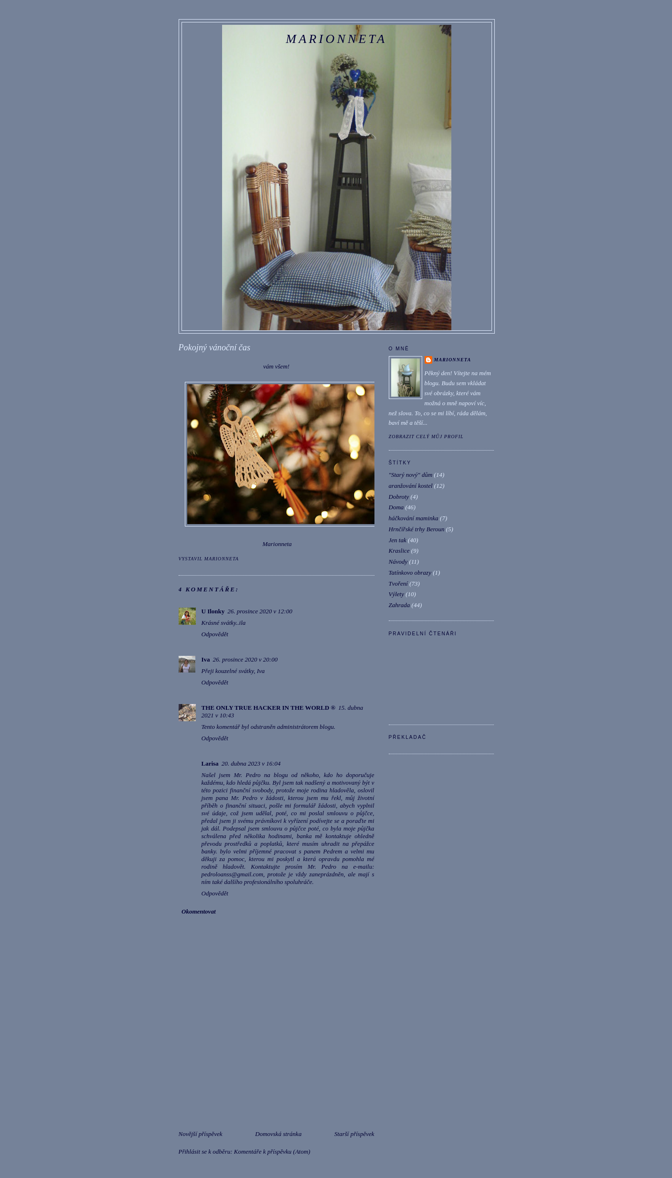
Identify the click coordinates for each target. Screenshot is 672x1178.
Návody (398, 561)
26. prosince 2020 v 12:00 (259, 611)
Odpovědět (215, 634)
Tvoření (398, 583)
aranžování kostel (411, 485)
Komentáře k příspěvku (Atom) (272, 1151)
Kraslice (399, 550)
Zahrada (399, 605)
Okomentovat (198, 911)
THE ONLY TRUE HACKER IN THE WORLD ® (269, 707)
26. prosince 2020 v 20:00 (245, 659)
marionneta (452, 359)
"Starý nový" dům (411, 474)
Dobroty (399, 496)
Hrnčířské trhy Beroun (417, 529)
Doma (396, 507)
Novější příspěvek (201, 1133)
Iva (206, 659)
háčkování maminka (413, 518)
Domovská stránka (278, 1133)
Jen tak (397, 540)
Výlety (396, 594)
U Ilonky (213, 611)
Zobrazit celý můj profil (426, 436)
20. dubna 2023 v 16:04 (251, 763)
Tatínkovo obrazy (410, 572)
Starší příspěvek (354, 1133)
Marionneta (336, 39)
